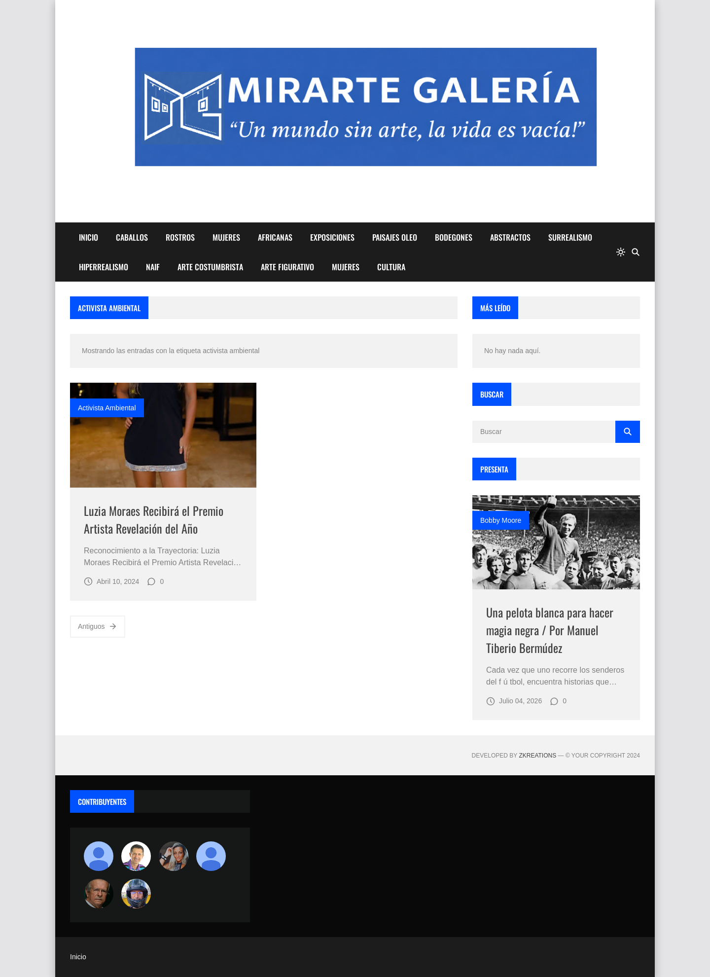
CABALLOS (132, 237)
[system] (620, 252)
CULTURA (391, 267)
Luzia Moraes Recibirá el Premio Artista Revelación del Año (153, 519)
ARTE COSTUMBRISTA (210, 267)
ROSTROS (180, 237)
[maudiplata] (136, 893)
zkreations (537, 755)
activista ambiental (107, 408)
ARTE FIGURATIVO (287, 267)
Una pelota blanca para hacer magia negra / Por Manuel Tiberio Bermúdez (549, 629)
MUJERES (226, 237)
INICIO (88, 237)
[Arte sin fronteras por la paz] (136, 856)
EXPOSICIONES (332, 237)
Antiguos (97, 626)
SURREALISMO (570, 237)
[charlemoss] (98, 893)
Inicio (78, 957)
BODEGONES (453, 237)
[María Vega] (211, 856)
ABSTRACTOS (510, 237)
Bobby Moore (500, 520)
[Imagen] (163, 435)
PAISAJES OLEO (394, 237)
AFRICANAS (275, 237)
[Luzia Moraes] (173, 856)
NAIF (153, 267)
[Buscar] (635, 252)
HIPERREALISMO (103, 267)
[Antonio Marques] (98, 856)
